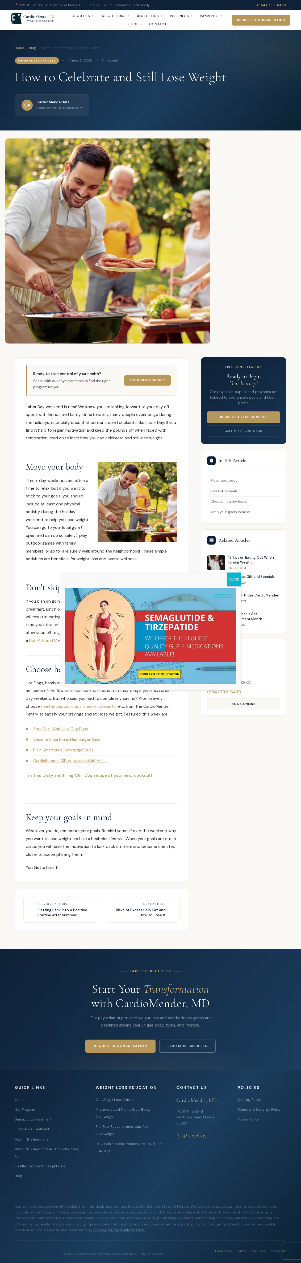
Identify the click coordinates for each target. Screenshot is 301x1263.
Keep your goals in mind (230, 512)
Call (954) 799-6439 (243, 431)
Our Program (25, 1109)
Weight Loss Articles (37, 60)
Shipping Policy (249, 1100)
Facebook (223, 1251)
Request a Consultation (261, 20)
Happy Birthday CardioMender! (253, 595)
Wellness (179, 16)
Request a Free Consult (243, 417)
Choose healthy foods (229, 501)
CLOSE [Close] (234, 579)
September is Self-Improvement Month (245, 616)
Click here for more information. (117, 1230)
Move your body (223, 480)
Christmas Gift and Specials (251, 576)
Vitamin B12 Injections (31, 1139)
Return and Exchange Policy (259, 1109)
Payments (209, 16)
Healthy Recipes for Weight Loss (40, 1166)
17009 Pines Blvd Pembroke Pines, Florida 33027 (195, 1117)
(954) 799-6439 (271, 5)
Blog (32, 48)
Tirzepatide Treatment (32, 1129)
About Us (81, 16)
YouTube (258, 1251)
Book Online (244, 704)
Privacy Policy (248, 1119)
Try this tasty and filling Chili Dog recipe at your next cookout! (89, 775)
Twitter (241, 1251)
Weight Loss (113, 16)
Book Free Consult (147, 380)
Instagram (278, 1251)
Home (19, 48)
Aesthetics (148, 16)
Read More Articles (187, 1046)
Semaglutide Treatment (33, 1119)
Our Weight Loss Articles (115, 1100)
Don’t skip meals (224, 491)
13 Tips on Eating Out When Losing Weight (251, 560)
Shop (133, 24)
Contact (157, 24)
